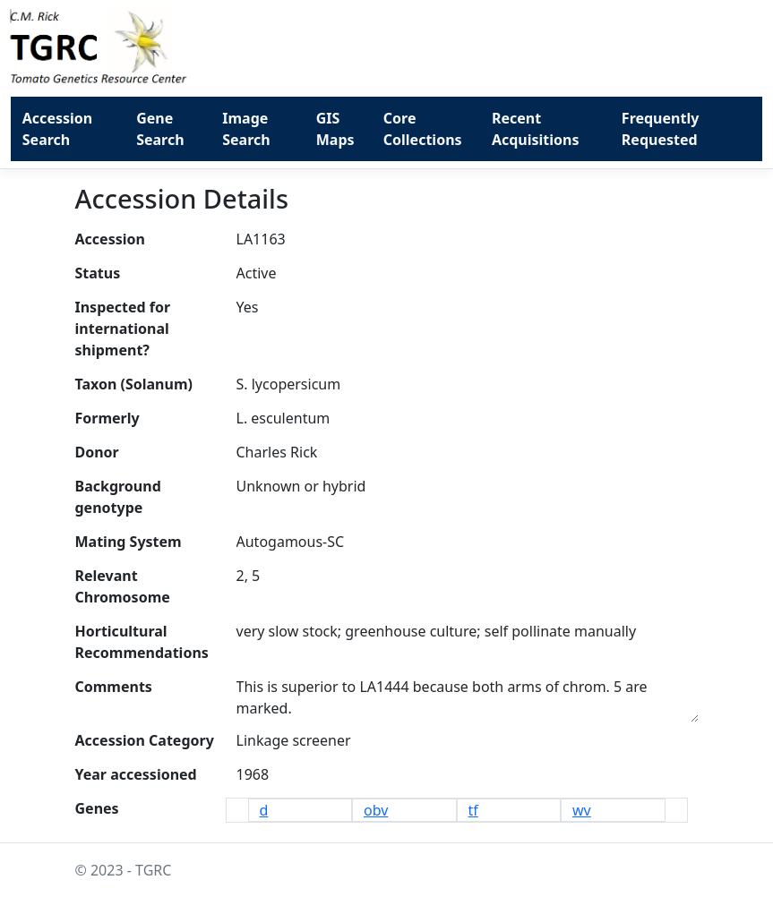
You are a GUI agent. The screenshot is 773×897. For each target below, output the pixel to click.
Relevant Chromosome (122, 586)
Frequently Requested (660, 129)
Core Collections (422, 129)
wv (581, 810)
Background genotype (118, 496)
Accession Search (57, 129)
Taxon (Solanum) (134, 384)
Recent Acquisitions (536, 129)
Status (98, 273)
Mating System (128, 541)
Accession (110, 239)
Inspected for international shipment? (123, 328)
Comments (113, 686)
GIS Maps (335, 129)
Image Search (246, 129)
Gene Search (160, 129)
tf (473, 810)
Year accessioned (136, 774)
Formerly (107, 418)
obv (376, 810)
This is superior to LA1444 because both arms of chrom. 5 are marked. (467, 696)
